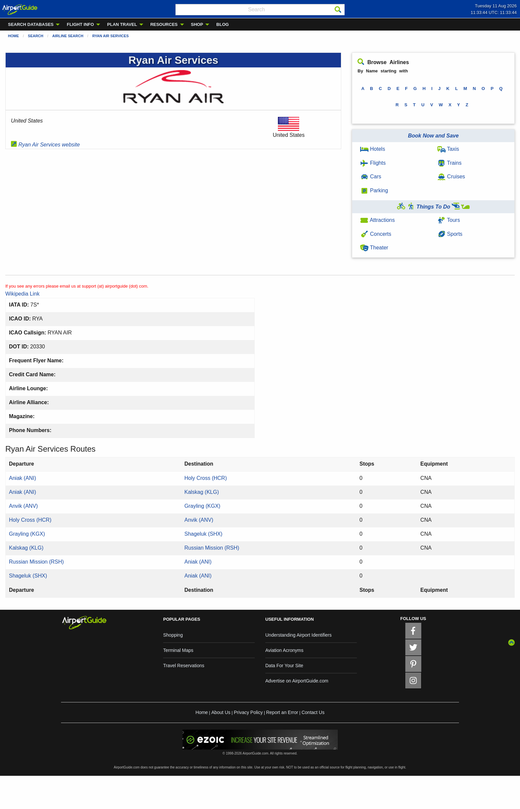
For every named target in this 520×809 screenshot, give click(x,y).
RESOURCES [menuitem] (163, 24)
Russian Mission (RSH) (211, 548)
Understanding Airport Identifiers (298, 635)
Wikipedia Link (22, 294)
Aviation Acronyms (284, 650)
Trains (449, 163)
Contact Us (312, 712)
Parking (374, 190)
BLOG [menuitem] (222, 24)
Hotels (372, 149)
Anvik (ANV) (23, 506)
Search (35, 36)
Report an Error (282, 712)
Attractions (377, 220)
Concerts (375, 234)
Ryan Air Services (110, 36)
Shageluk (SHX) (203, 534)
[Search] (338, 9)
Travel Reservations (183, 665)
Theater (374, 247)
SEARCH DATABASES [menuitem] (30, 24)
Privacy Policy (248, 712)
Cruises (451, 176)
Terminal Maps (178, 650)
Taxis (448, 149)
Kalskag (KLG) (201, 492)
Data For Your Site (284, 665)
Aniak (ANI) (22, 478)
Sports (450, 234)
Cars (370, 176)
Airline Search (68, 36)
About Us (220, 712)
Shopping (173, 635)
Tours (448, 220)
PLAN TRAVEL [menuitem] (122, 24)
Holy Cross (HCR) (205, 478)
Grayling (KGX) (202, 506)
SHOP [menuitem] (197, 24)
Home (13, 36)
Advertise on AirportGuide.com (296, 680)
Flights (373, 163)
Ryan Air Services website (45, 144)
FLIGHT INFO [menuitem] (80, 24)
